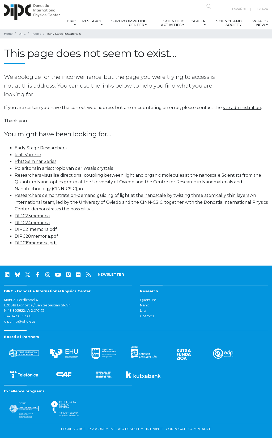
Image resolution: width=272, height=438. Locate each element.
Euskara (261, 9)
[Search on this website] (180, 9)
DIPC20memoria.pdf (36, 236)
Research (92, 21)
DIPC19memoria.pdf (36, 242)
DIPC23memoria (32, 215)
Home (8, 34)
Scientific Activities (172, 23)
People (36, 34)
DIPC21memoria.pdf (36, 229)
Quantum (148, 300)
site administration (242, 107)
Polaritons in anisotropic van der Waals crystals (64, 168)
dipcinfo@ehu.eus (19, 321)
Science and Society (229, 23)
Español (239, 9)
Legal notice (73, 429)
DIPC (71, 21)
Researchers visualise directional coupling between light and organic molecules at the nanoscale (117, 175)
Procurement (101, 429)
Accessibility (130, 429)
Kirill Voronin (28, 154)
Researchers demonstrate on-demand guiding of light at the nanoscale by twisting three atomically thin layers (132, 195)
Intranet (154, 429)
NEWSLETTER (111, 274)
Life (143, 311)
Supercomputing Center (129, 23)
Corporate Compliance (188, 429)
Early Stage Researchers (40, 147)
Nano (144, 305)
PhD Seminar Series (35, 161)
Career (198, 21)
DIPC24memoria (32, 222)
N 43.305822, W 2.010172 (24, 311)
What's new (260, 23)
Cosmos (147, 316)
